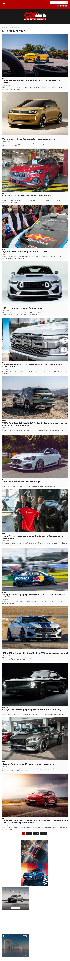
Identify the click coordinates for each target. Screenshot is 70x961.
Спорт (4, 249)
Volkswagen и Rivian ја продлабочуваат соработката (28, 139)
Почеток (4, 27)
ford (11, 30)
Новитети (5, 651)
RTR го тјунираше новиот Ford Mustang (22, 308)
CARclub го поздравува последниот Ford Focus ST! (27, 195)
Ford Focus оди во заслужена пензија (21, 481)
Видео (4, 592)
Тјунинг (4, 306)
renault (21, 30)
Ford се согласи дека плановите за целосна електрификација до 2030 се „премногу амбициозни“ (35, 821)
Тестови (4, 420)
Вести (4, 78)
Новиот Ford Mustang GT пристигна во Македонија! (28, 764)
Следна (43, 833)
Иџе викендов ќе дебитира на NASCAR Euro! (24, 252)
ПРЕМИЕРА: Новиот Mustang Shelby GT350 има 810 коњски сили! (35, 653)
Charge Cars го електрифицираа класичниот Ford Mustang (31, 709)
